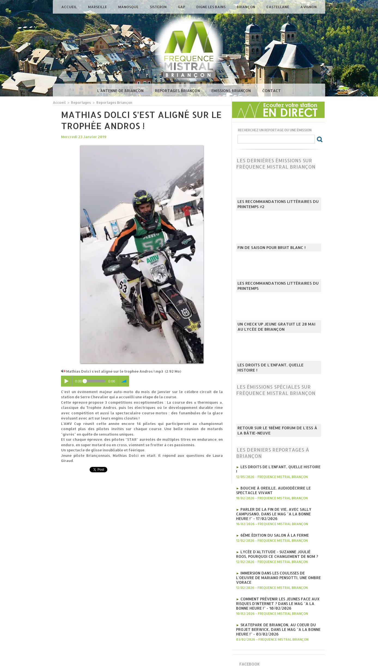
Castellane (278, 7)
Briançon (246, 7)
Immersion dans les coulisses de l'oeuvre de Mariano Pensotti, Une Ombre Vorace (278, 568)
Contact (271, 90)
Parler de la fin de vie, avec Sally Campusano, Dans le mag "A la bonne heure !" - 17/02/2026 (278, 508)
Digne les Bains (211, 7)
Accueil (69, 7)
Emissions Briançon (231, 90)
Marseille (98, 7)
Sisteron (158, 7)
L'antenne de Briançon (121, 90)
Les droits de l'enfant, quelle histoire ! (276, 370)
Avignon (308, 7)
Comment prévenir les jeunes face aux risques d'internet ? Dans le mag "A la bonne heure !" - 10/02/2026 (276, 590)
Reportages (80, 102)
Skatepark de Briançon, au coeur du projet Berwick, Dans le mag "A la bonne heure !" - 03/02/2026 (276, 615)
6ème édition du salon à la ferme (273, 529)
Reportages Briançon (178, 90)
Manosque (128, 7)
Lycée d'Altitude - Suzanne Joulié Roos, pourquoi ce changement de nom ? (277, 547)
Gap (182, 7)
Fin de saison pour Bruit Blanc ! (268, 248)
